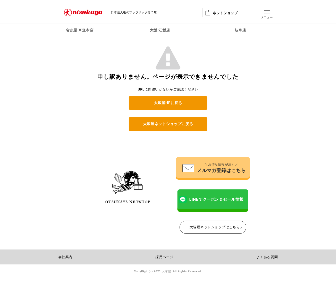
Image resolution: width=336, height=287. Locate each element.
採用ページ (164, 266)
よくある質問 (267, 266)
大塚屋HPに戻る (168, 103)
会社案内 (65, 266)
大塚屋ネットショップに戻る (168, 124)
